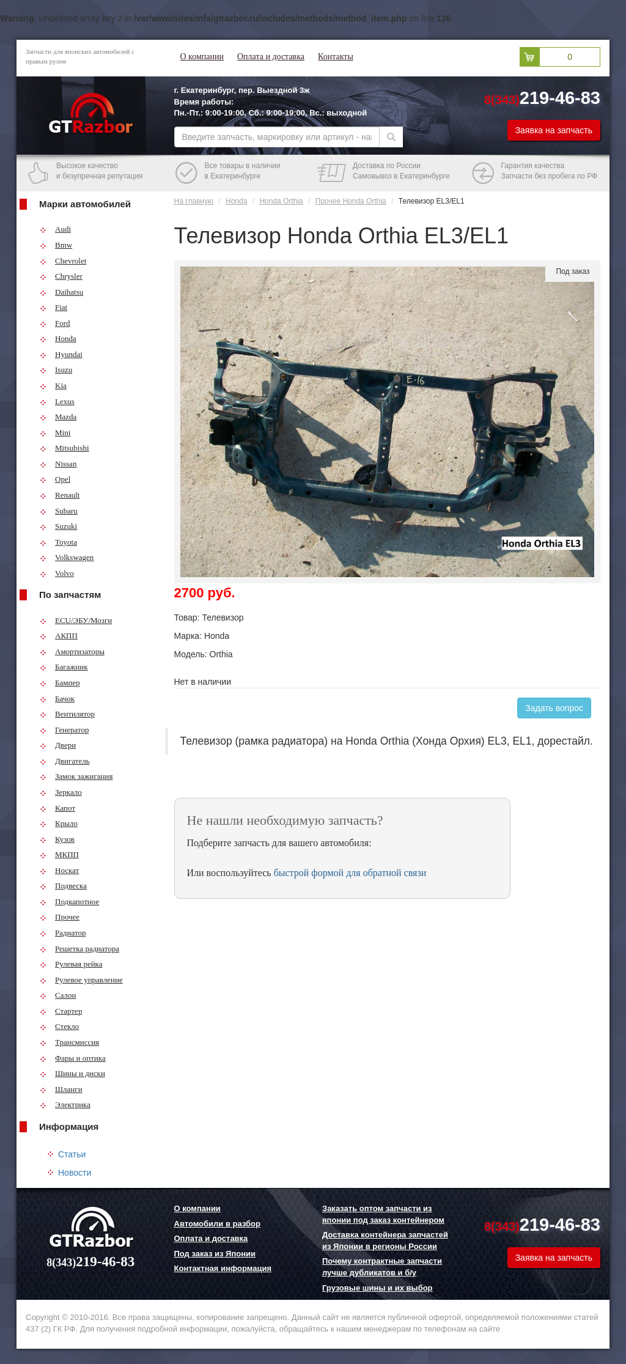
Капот (57, 808)
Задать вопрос (554, 708)
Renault (59, 495)
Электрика (65, 1104)
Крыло (59, 823)
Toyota (58, 542)
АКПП (59, 635)
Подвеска (63, 885)
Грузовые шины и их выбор (377, 1287)
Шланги (61, 1089)
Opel (55, 479)
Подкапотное (69, 901)
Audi (55, 229)
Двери (58, 745)
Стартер (61, 1011)
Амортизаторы (72, 651)
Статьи (72, 1154)
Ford (55, 323)
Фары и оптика (73, 1058)
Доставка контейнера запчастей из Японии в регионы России (385, 1240)
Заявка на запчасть (553, 130)
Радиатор (63, 932)
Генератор (64, 729)
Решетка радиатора (79, 948)
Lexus (57, 401)
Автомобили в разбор (217, 1223)
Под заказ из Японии (215, 1253)
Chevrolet (63, 260)
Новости (74, 1173)
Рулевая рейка (71, 963)
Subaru (59, 510)
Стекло (59, 1026)
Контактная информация (222, 1268)
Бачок (57, 698)
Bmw (56, 244)
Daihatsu (61, 292)
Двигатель (65, 760)
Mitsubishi (64, 447)
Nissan (58, 463)
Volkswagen (67, 557)
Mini (55, 432)
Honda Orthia (281, 201)
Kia (53, 385)
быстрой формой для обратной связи (350, 873)
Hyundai (61, 354)
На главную (193, 201)
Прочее (59, 916)
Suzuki (58, 526)
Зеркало (61, 792)
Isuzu (56, 369)
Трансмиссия (69, 1042)
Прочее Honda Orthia (350, 201)
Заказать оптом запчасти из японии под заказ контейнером (383, 1214)
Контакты (335, 56)
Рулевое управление (81, 979)
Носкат (59, 870)
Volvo (57, 573)
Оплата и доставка (270, 56)
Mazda (58, 416)
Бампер (60, 682)
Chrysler (61, 276)
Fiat (53, 307)
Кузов (57, 839)
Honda (58, 338)
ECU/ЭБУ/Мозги (76, 620)
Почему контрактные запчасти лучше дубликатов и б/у (382, 1266)
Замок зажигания (76, 776)
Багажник (64, 666)
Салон (58, 995)
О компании (202, 56)
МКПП (59, 854)
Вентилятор (67, 713)
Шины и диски (72, 1073)
